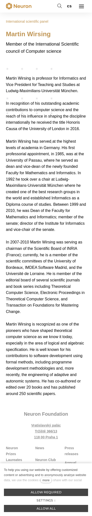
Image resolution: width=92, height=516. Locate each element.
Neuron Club (45, 460)
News (39, 448)
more (46, 480)
